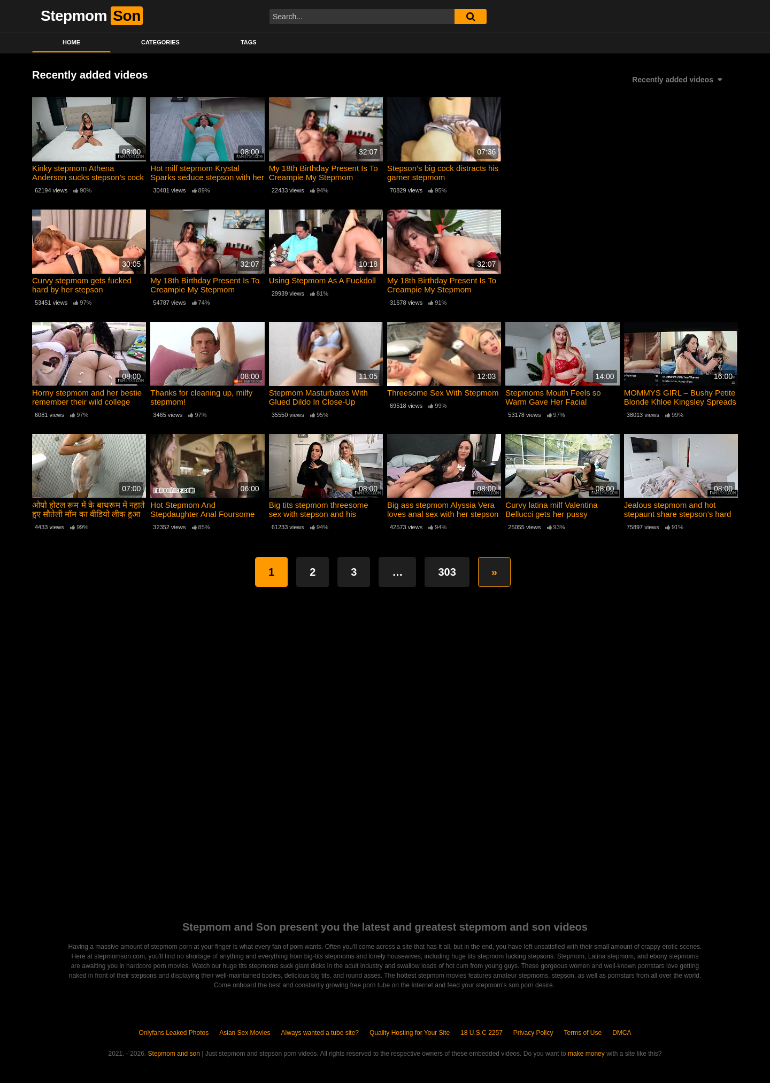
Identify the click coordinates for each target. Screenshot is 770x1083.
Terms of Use (583, 1032)
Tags (249, 42)
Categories (160, 42)
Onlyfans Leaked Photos (173, 1032)
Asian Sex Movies (244, 1032)
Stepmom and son (174, 1053)
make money (586, 1053)
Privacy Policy (533, 1032)
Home (71, 42)
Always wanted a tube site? (320, 1032)
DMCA (621, 1032)
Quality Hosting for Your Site (409, 1032)
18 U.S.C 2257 (481, 1032)
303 (447, 572)
